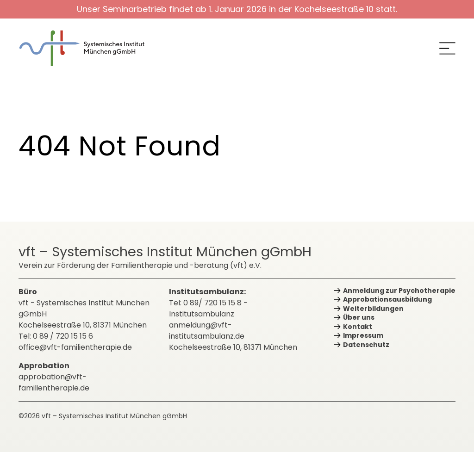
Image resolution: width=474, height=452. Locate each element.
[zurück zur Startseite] (88, 48)
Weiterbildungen (373, 308)
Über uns (358, 317)
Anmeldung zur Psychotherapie (399, 290)
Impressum (363, 335)
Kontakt (357, 326)
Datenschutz (366, 344)
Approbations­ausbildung (387, 299)
